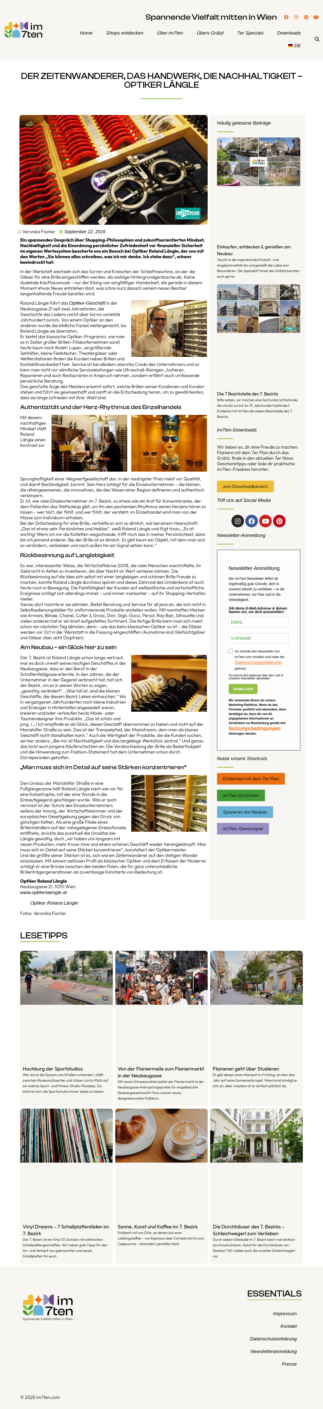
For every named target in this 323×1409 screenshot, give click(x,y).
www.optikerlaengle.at (43, 892)
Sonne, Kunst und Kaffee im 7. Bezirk (158, 1226)
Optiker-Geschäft (87, 303)
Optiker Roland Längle (54, 903)
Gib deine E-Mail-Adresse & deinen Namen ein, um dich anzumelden (258, 610)
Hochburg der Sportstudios (53, 1069)
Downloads (289, 33)
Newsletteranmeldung (273, 1351)
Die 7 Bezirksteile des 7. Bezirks (247, 394)
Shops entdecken (124, 33)
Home (86, 33)
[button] (317, 39)
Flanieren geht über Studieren (246, 1069)
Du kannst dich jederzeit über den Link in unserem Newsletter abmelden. (256, 677)
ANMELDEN (243, 689)
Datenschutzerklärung (258, 662)
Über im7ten (170, 33)
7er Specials (250, 33)
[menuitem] (294, 45)
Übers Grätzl (210, 33)
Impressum (285, 1313)
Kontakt (289, 1326)
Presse (289, 1364)
